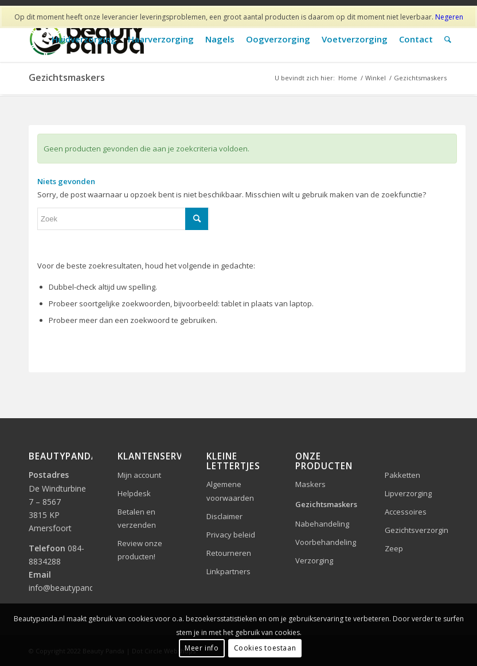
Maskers (310, 484)
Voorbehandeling (325, 542)
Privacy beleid (230, 534)
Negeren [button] (449, 17)
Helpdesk (134, 493)
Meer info (201, 648)
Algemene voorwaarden (230, 491)
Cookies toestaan (265, 648)
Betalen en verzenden (137, 518)
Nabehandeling (322, 524)
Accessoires (406, 512)
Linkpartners (228, 571)
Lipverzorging (408, 493)
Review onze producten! (140, 550)
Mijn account (139, 475)
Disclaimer (224, 516)
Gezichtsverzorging (416, 530)
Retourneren (228, 553)
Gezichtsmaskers (326, 504)
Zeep (394, 548)
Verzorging (314, 560)
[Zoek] (448, 39)
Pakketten (402, 475)
